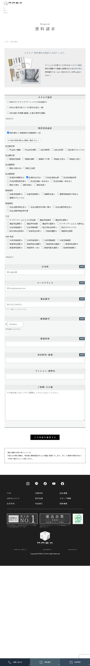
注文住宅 (11, 503)
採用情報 (63, 503)
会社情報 (63, 493)
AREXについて (13, 498)
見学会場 (39, 498)
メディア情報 (65, 498)
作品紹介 (39, 503)
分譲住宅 (39, 493)
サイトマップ (72, 549)
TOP (9, 493)
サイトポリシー (48, 549)
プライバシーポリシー (21, 549)
